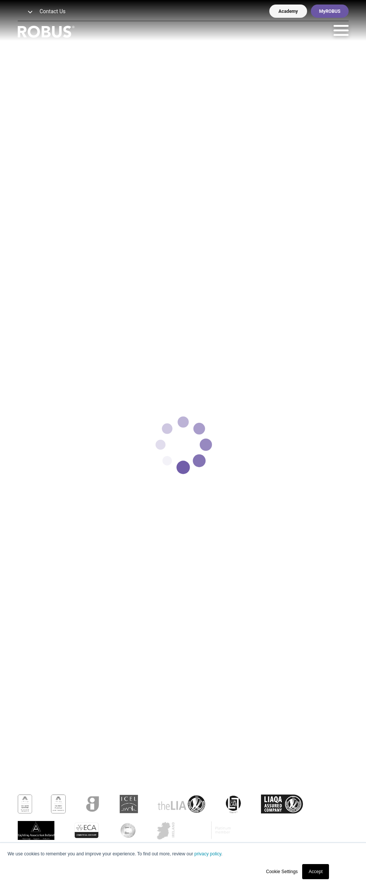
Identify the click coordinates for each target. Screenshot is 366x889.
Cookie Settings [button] (282, 871)
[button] (25, 12)
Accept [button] (316, 871)
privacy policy (207, 854)
